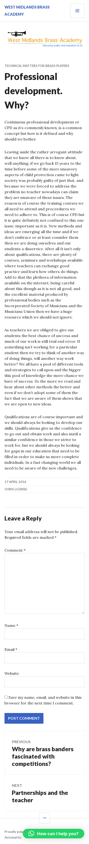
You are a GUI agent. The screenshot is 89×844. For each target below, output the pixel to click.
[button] (53, 833)
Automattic (13, 837)
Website (12, 673)
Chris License (16, 489)
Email (11, 649)
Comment (15, 550)
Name (11, 625)
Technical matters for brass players (37, 66)
